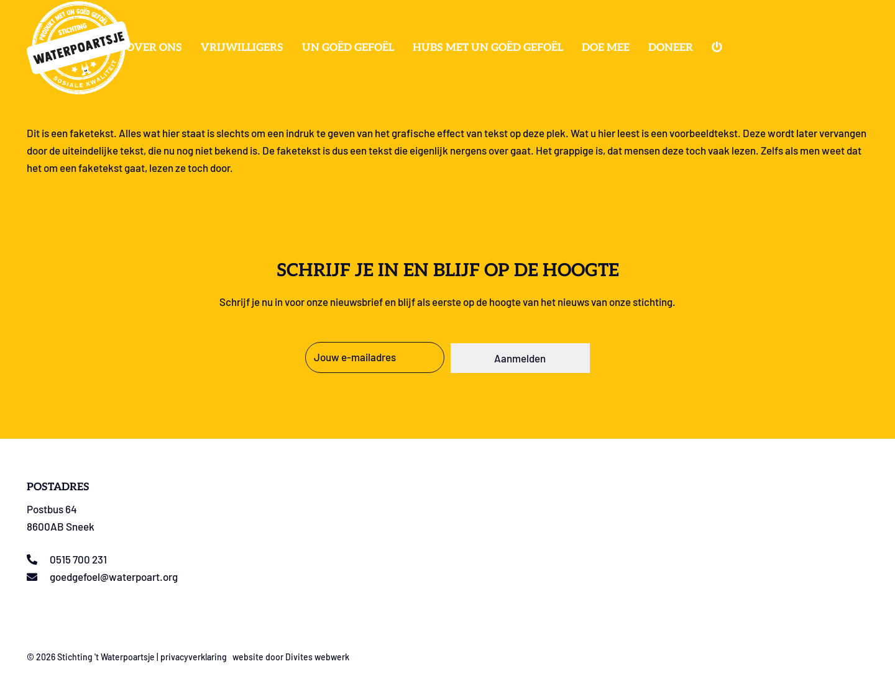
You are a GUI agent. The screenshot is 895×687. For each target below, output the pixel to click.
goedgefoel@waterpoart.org (114, 576)
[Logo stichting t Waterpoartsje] (79, 47)
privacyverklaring (193, 657)
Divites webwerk (317, 657)
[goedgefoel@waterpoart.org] (38, 577)
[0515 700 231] (38, 559)
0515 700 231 (78, 559)
